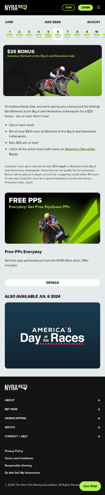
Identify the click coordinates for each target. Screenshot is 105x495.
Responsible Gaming (18, 466)
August (93, 22)
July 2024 (52, 22)
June (9, 22)
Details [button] (52, 282)
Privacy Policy (14, 451)
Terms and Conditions (19, 458)
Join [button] (68, 7)
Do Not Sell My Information (22, 473)
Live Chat (90, 486)
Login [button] (85, 7)
